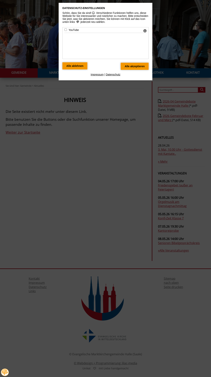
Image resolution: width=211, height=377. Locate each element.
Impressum (97, 74)
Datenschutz (113, 74)
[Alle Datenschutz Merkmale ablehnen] (74, 65)
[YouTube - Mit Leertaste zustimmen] (65, 29)
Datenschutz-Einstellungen (83, 8)
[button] (5, 372)
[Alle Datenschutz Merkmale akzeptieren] (135, 66)
